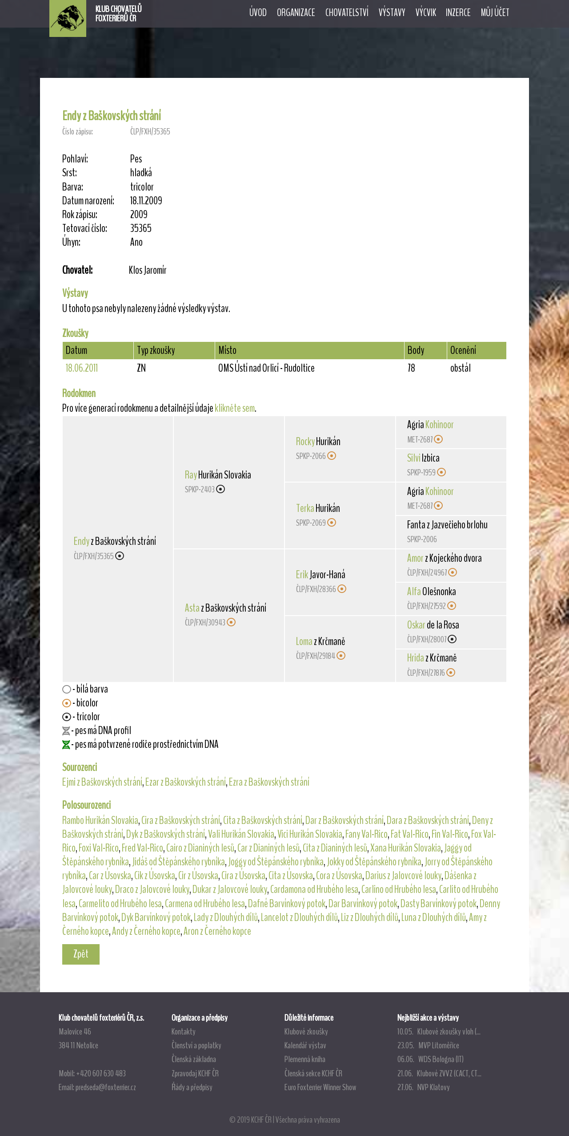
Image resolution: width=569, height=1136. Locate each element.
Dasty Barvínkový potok (439, 903)
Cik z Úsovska (154, 875)
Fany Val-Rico (366, 834)
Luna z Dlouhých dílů (433, 917)
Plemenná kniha (304, 1059)
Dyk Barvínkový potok (156, 917)
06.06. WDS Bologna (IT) (430, 1059)
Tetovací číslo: (84, 228)
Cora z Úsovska (339, 875)
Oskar (416, 625)
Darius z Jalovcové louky (403, 875)
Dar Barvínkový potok (363, 903)
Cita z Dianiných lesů (335, 848)
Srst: (69, 173)
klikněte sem (235, 408)
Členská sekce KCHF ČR (313, 1073)
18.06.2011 (82, 368)
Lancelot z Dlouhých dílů (299, 917)
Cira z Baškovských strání (180, 820)
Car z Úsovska (110, 875)
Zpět (80, 954)
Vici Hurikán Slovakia (309, 834)
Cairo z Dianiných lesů (200, 848)
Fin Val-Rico (450, 834)
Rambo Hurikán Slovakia (100, 820)
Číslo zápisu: (77, 132)
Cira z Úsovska (243, 875)
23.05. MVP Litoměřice (428, 1045)
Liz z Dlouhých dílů (369, 917)
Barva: (72, 187)
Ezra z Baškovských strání (269, 782)
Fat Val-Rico (410, 834)
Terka (305, 508)
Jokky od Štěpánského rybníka (374, 861)
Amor (415, 558)
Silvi (414, 458)
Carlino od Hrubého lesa (398, 889)
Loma (304, 641)
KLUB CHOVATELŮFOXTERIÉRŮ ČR (119, 13)
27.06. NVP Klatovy (423, 1087)
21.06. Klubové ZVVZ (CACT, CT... (439, 1073)
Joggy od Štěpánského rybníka (276, 861)
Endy (81, 541)
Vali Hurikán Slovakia (241, 834)
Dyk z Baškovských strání (165, 834)
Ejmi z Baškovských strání (102, 782)
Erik (302, 574)
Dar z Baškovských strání (344, 820)
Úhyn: (71, 242)
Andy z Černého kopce (146, 931)
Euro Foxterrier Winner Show (320, 1087)
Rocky (305, 441)
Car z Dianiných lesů (268, 848)
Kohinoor (439, 424)
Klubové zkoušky (306, 1031)
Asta (192, 608)
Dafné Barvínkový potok (286, 903)
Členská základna (194, 1059)
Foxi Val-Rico (99, 848)
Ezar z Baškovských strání (185, 782)
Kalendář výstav (305, 1045)
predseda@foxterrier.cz (106, 1087)
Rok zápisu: (79, 215)
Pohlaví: (75, 159)
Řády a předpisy (192, 1087)
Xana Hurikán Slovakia (405, 848)
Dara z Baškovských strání (428, 820)
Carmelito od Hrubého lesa (120, 903)
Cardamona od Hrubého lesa (314, 889)
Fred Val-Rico (142, 848)
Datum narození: (88, 201)
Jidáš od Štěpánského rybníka (178, 861)
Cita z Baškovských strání (262, 820)
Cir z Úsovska (198, 875)
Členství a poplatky (196, 1045)
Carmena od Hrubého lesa (205, 903)
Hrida (415, 657)
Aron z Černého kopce (217, 931)
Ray (191, 475)
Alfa (414, 591)
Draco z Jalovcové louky (152, 889)
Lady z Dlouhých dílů (226, 917)
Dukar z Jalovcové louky (229, 889)
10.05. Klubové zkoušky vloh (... (439, 1031)
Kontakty (184, 1031)
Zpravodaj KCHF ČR (195, 1073)
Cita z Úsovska (290, 875)
